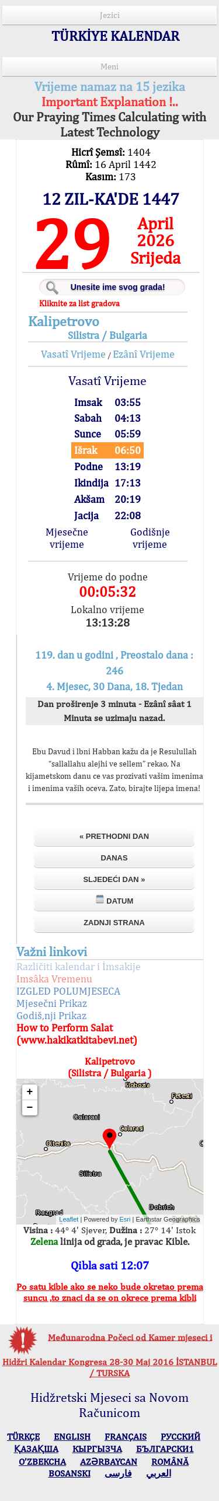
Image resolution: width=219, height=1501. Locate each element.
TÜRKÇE (23, 1436)
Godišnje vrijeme (150, 538)
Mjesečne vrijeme (67, 538)
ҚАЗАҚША (36, 1448)
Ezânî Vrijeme (144, 354)
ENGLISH (72, 1436)
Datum (114, 899)
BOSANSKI (69, 1473)
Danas (113, 857)
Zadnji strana (114, 922)
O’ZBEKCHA (42, 1461)
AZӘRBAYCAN (108, 1461)
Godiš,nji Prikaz (51, 1015)
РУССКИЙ (180, 1436)
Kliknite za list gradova (79, 303)
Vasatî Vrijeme (73, 354)
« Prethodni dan (114, 836)
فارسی (118, 1473)
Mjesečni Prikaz (51, 1003)
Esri (125, 1219)
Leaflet (68, 1219)
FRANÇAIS (126, 1436)
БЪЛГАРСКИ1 (165, 1448)
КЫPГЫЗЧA (97, 1448)
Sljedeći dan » (114, 879)
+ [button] (30, 1092)
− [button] (30, 1108)
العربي (158, 1473)
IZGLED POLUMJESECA (68, 991)
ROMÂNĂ (170, 1461)
